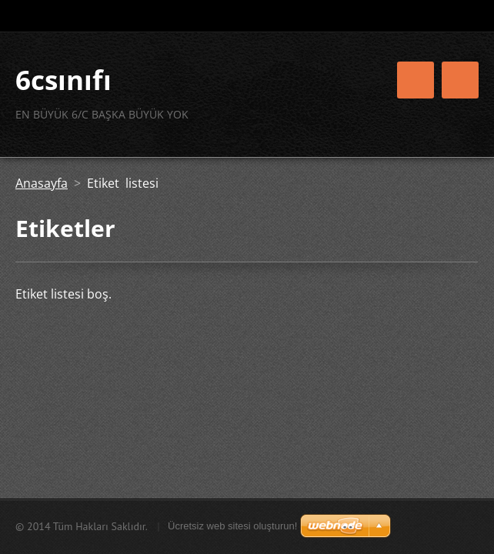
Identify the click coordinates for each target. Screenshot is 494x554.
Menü (460, 80)
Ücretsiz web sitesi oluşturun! (232, 526)
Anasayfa (41, 183)
